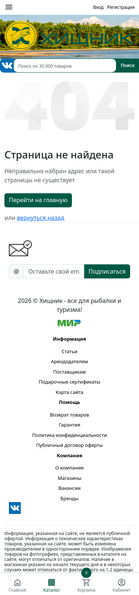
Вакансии (69, 488)
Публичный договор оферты (69, 445)
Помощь (69, 402)
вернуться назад (40, 218)
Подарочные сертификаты (69, 381)
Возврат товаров (69, 414)
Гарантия (69, 424)
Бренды (69, 498)
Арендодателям (69, 361)
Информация (69, 338)
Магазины (69, 478)
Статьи (69, 351)
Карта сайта (69, 392)
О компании (69, 467)
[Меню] (8, 7)
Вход (98, 7)
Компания (69, 455)
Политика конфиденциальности (69, 435)
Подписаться (107, 271)
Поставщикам (69, 371)
